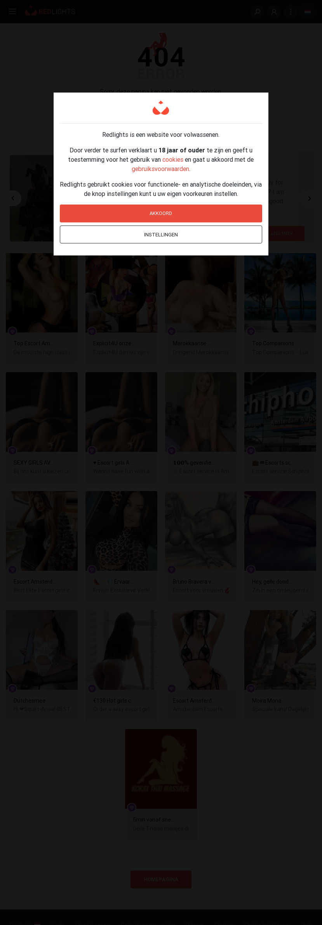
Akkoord (161, 213)
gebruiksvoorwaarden (160, 169)
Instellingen (161, 234)
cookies (172, 159)
